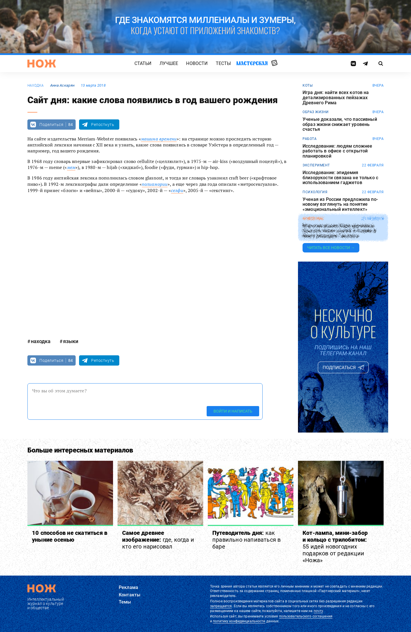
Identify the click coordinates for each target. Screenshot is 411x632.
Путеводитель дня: (246, 539)
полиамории (155, 184)
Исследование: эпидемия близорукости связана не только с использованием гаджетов (340, 177)
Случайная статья (274, 63)
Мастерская (252, 63)
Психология (315, 192)
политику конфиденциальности (239, 621)
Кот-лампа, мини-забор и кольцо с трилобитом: (335, 546)
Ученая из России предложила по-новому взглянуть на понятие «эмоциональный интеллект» (340, 204)
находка (35, 85)
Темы (125, 602)
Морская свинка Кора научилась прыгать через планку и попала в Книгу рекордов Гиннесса (339, 230)
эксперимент (316, 165)
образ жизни (316, 112)
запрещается (221, 606)
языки (70, 341)
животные (313, 219)
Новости (196, 63)
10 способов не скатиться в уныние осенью (69, 536)
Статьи (143, 63)
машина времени (159, 139)
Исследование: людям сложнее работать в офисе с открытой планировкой (337, 151)
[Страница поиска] (381, 63)
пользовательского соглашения (306, 616)
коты (308, 85)
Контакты (129, 595)
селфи (177, 190)
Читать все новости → (331, 247)
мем (71, 167)
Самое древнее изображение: (158, 539)
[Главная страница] (41, 63)
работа (310, 139)
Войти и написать (232, 411)
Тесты (223, 63)
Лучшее (169, 63)
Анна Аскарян (62, 85)
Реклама (128, 587)
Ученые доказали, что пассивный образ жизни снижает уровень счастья (340, 124)
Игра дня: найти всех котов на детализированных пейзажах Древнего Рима (336, 97)
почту (318, 611)
